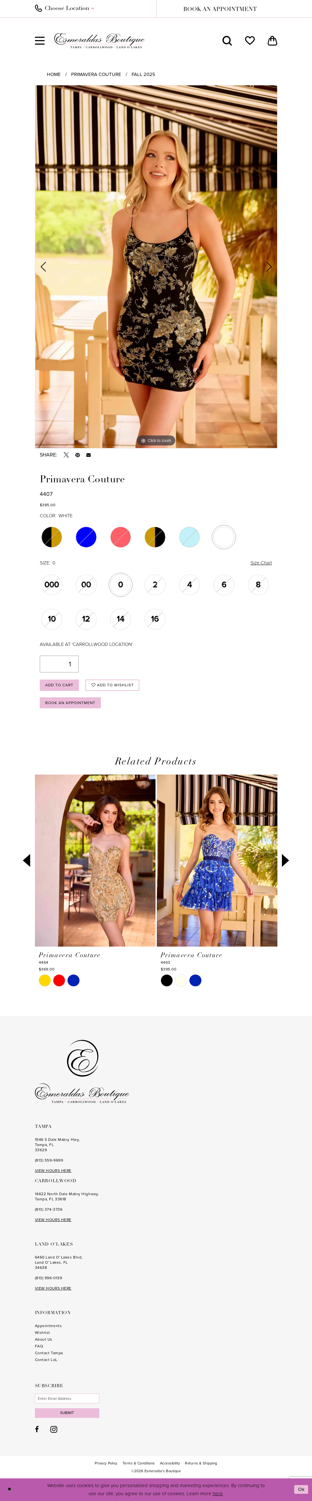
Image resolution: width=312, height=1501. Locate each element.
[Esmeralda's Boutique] (99, 40)
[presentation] (95, 861)
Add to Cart (60, 685)
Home (54, 74)
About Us (43, 1339)
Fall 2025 (143, 74)
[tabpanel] (156, 266)
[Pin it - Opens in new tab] (77, 454)
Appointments (48, 1326)
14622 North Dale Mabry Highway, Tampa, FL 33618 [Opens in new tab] (67, 1196)
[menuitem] (92, 8)
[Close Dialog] (9, 1490)
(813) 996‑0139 (48, 1278)
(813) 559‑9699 (49, 1160)
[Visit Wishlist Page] (250, 40)
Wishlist (42, 1332)
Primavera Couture (96, 74)
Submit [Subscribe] (67, 1413)
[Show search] (227, 40)
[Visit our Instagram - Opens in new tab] (53, 1429)
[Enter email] (67, 1398)
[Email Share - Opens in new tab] (88, 455)
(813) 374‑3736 (49, 1209)
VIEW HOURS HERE (53, 1171)
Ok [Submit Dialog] (301, 1489)
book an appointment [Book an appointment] (220, 9)
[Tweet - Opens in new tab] (66, 454)
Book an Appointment (71, 703)
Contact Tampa (49, 1353)
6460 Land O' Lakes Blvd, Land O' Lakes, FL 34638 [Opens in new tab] (59, 1262)
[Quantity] (59, 664)
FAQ (39, 1346)
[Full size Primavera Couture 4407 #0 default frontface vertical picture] (156, 266)
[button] (39, 40)
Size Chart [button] (261, 562)
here (218, 1493)
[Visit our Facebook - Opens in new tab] (37, 1429)
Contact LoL (46, 1360)
